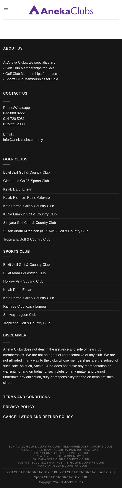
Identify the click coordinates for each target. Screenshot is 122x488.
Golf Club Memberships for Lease (31, 74)
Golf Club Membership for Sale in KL (32, 472)
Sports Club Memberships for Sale (31, 79)
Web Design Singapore (61, 440)
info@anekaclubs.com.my (23, 140)
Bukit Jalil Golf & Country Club (26, 172)
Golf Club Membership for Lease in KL (86, 472)
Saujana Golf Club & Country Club (29, 223)
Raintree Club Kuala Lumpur (25, 306)
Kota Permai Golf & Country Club (28, 206)
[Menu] (5, 9)
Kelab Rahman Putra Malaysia (26, 197)
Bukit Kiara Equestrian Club (24, 273)
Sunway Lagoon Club (19, 315)
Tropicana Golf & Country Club (26, 239)
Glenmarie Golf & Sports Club (26, 181)
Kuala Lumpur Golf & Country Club (30, 214)
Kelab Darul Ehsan (17, 189)
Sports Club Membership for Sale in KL (61, 477)
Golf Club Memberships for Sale (30, 68)
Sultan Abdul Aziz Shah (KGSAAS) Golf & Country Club (45, 231)
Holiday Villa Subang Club (23, 281)
